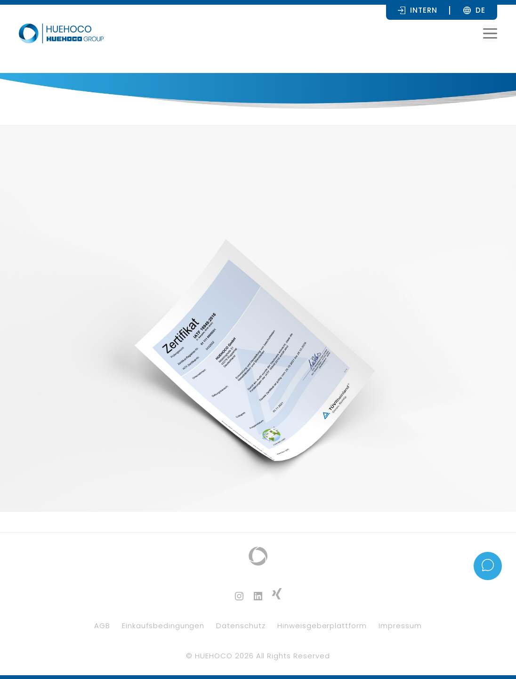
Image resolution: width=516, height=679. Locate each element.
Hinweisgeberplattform (322, 625)
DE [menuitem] (480, 10)
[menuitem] (480, 10)
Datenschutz (241, 625)
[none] (480, 10)
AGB (102, 625)
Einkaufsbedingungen (163, 625)
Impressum (400, 625)
